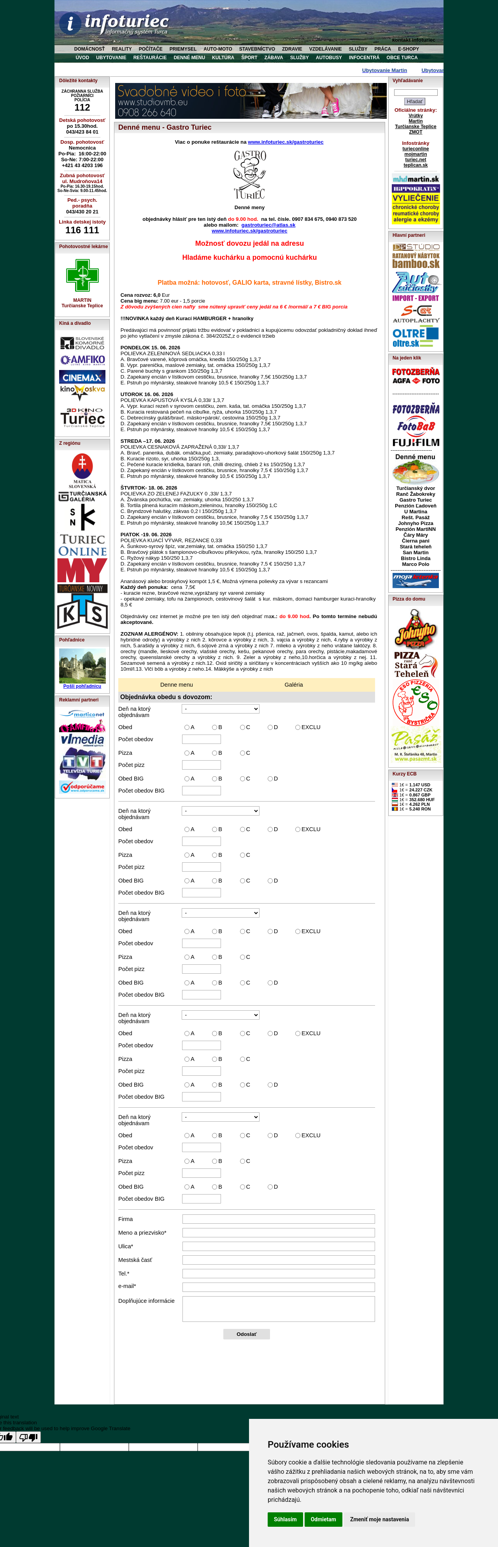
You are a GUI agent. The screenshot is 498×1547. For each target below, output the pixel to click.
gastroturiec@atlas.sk (269, 225)
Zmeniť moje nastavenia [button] (379, 1519)
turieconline (415, 149)
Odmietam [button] (323, 1519)
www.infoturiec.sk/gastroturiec (285, 142)
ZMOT (416, 132)
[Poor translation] (28, 1437)
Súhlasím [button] (285, 1519)
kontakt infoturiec (414, 40)
